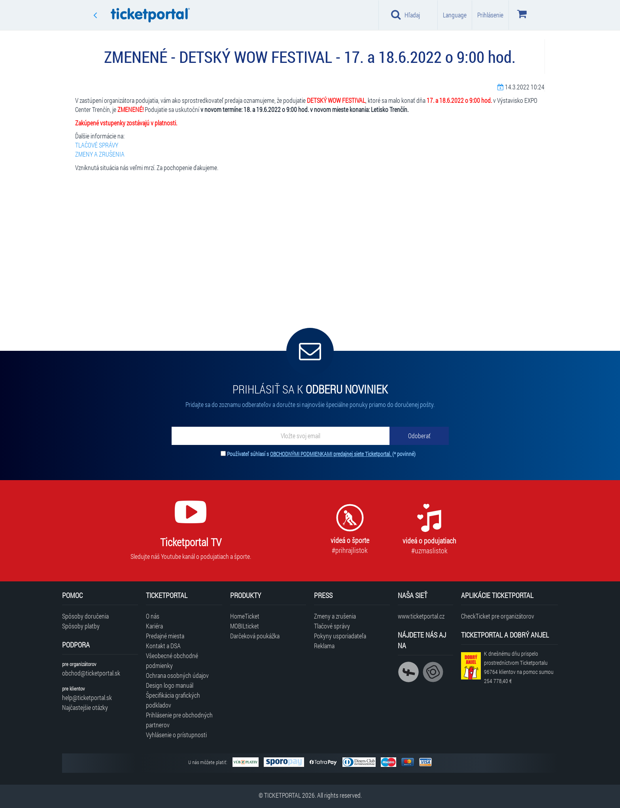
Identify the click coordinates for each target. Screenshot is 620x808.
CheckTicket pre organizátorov (497, 616)
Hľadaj (405, 14)
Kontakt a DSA (163, 645)
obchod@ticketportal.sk (91, 673)
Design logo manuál (169, 685)
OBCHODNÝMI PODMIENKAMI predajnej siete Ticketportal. (331, 454)
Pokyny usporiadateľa (340, 636)
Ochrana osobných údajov (177, 675)
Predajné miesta (165, 636)
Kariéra (154, 626)
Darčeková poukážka (255, 636)
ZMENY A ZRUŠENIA (100, 154)
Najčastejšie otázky (85, 707)
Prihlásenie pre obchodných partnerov (179, 720)
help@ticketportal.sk (87, 697)
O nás (152, 616)
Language (455, 15)
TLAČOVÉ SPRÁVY (96, 145)
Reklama (324, 645)
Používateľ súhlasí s (321, 454)
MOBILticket (244, 626)
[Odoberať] (419, 436)
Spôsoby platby (81, 626)
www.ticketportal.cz (421, 616)
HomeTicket (244, 616)
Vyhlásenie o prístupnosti (176, 734)
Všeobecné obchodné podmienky (172, 660)
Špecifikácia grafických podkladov (173, 700)
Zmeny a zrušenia (335, 616)
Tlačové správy (332, 626)
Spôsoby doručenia (85, 616)
